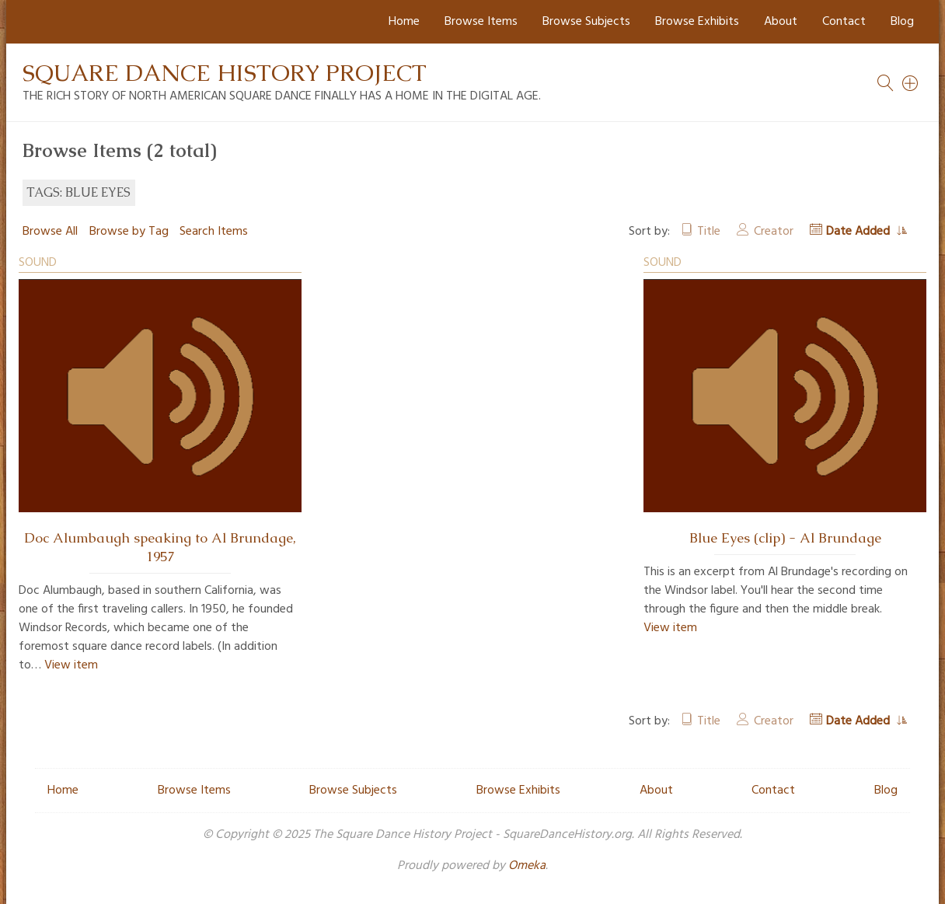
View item (71, 665)
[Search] (910, 83)
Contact (844, 22)
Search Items (214, 232)
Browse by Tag (129, 232)
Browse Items (481, 22)
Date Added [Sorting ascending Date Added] (859, 232)
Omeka (527, 866)
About (780, 22)
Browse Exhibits (697, 22)
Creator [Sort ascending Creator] (773, 232)
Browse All (50, 232)
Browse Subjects (586, 22)
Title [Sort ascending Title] (708, 232)
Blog (902, 22)
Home (404, 22)
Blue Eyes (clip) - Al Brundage (785, 537)
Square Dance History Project (225, 73)
